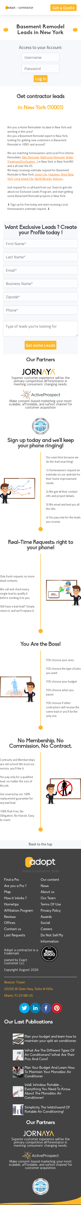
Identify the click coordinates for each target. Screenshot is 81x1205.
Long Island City (23, 179)
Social (45, 923)
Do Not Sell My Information (52, 938)
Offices (9, 923)
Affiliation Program (18, 911)
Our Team (48, 898)
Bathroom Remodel (52, 157)
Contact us (12, 929)
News (45, 886)
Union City (41, 174)
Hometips (11, 904)
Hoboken (54, 174)
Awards (46, 917)
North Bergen (43, 179)
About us (47, 892)
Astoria (57, 179)
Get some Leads (40, 345)
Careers (46, 929)
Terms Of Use (51, 904)
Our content (50, 880)
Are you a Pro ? (15, 886)
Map (7, 892)
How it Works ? (15, 898)
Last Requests (14, 935)
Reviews (10, 917)
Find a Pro (11, 880)
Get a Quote (63, 7)
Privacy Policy (51, 911)
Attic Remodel (30, 157)
